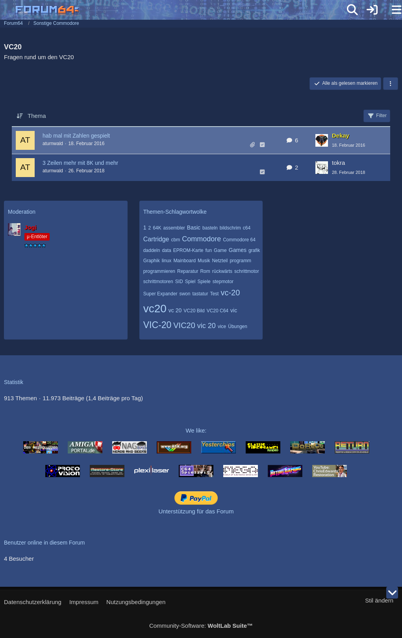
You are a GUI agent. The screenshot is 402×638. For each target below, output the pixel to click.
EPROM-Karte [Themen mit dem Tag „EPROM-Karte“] (188, 250)
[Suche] (352, 10)
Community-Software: (201, 625)
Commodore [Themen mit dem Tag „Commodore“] (201, 239)
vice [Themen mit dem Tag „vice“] (222, 326)
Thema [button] (37, 115)
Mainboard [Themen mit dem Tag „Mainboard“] (184, 260)
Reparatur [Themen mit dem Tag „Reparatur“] (187, 271)
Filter (377, 116)
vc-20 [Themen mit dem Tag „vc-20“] (230, 292)
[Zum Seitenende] (392, 593)
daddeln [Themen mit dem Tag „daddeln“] (151, 250)
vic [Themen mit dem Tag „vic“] (233, 310)
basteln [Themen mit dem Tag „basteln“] (210, 228)
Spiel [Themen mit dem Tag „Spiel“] (190, 281)
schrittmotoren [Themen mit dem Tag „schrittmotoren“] (158, 281)
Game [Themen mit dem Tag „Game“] (220, 250)
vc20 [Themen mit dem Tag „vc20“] (155, 308)
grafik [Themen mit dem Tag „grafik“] (254, 250)
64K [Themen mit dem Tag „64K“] (157, 228)
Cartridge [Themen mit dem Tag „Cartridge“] (156, 239)
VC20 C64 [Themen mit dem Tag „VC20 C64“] (217, 310)
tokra (338, 162)
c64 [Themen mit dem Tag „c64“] (246, 228)
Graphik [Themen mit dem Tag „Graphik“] (151, 260)
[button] (390, 83)
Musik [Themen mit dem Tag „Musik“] (204, 260)
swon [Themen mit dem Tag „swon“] (184, 294)
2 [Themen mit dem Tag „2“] (149, 228)
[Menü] (392, 10)
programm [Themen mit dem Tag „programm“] (240, 260)
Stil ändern (379, 600)
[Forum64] (182, 11)
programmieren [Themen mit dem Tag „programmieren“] (159, 271)
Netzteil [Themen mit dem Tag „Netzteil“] (220, 260)
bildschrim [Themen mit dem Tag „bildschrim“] (230, 228)
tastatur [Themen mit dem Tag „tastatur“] (200, 294)
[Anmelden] (372, 10)
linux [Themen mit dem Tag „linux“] (167, 260)
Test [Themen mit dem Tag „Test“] (214, 294)
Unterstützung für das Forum (196, 511)
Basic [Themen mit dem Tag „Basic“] (193, 227)
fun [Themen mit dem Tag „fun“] (208, 250)
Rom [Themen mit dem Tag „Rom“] (205, 271)
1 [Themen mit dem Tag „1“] (144, 227)
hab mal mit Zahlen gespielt (76, 135)
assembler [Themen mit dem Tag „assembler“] (174, 228)
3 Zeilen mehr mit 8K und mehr (80, 163)
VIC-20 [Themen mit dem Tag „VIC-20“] (157, 325)
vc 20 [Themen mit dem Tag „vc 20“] (175, 310)
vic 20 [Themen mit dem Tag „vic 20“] (206, 326)
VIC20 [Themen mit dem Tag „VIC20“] (184, 325)
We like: (195, 430)
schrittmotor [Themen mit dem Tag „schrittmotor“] (246, 271)
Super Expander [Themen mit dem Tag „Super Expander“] (160, 294)
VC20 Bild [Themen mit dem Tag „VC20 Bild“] (193, 310)
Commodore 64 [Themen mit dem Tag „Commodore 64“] (239, 240)
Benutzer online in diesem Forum (44, 542)
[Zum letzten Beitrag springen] (321, 140)
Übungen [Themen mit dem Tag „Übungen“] (237, 326)
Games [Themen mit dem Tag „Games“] (237, 250)
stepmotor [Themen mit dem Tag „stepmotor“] (223, 281)
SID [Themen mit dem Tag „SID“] (179, 281)
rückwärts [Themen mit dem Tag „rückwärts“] (222, 271)
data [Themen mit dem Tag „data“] (166, 250)
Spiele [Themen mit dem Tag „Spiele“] (203, 281)
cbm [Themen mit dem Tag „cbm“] (175, 240)
